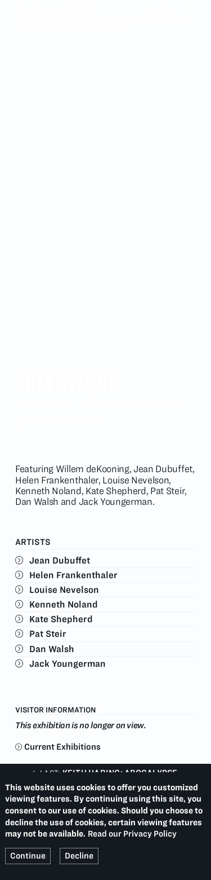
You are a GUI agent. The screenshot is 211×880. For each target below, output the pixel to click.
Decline (79, 855)
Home (27, 26)
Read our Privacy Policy (132, 833)
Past (58, 26)
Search (189, 9)
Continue (28, 855)
